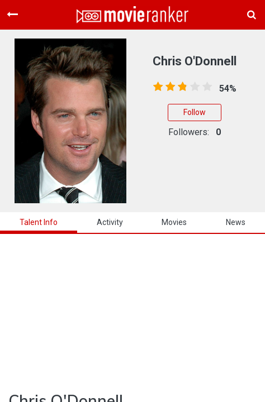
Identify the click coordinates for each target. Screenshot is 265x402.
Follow (194, 112)
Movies (174, 222)
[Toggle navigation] (12, 14)
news (235, 222)
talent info (39, 222)
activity (110, 222)
